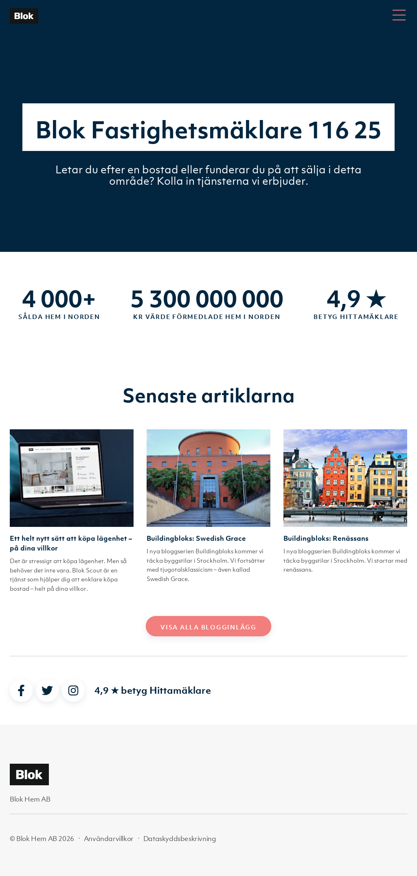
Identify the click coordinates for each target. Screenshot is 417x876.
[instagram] (73, 690)
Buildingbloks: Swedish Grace (196, 538)
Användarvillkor (109, 838)
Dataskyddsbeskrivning (179, 838)
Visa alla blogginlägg (208, 627)
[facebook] (21, 690)
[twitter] (47, 690)
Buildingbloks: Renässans (326, 538)
